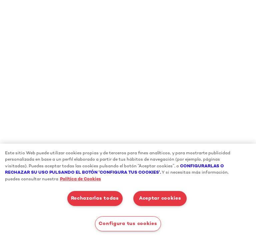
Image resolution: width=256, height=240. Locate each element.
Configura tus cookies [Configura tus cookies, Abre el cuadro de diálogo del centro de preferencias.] (128, 223)
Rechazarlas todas (95, 198)
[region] (128, 192)
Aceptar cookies (160, 198)
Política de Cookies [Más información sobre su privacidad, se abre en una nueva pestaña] (80, 179)
